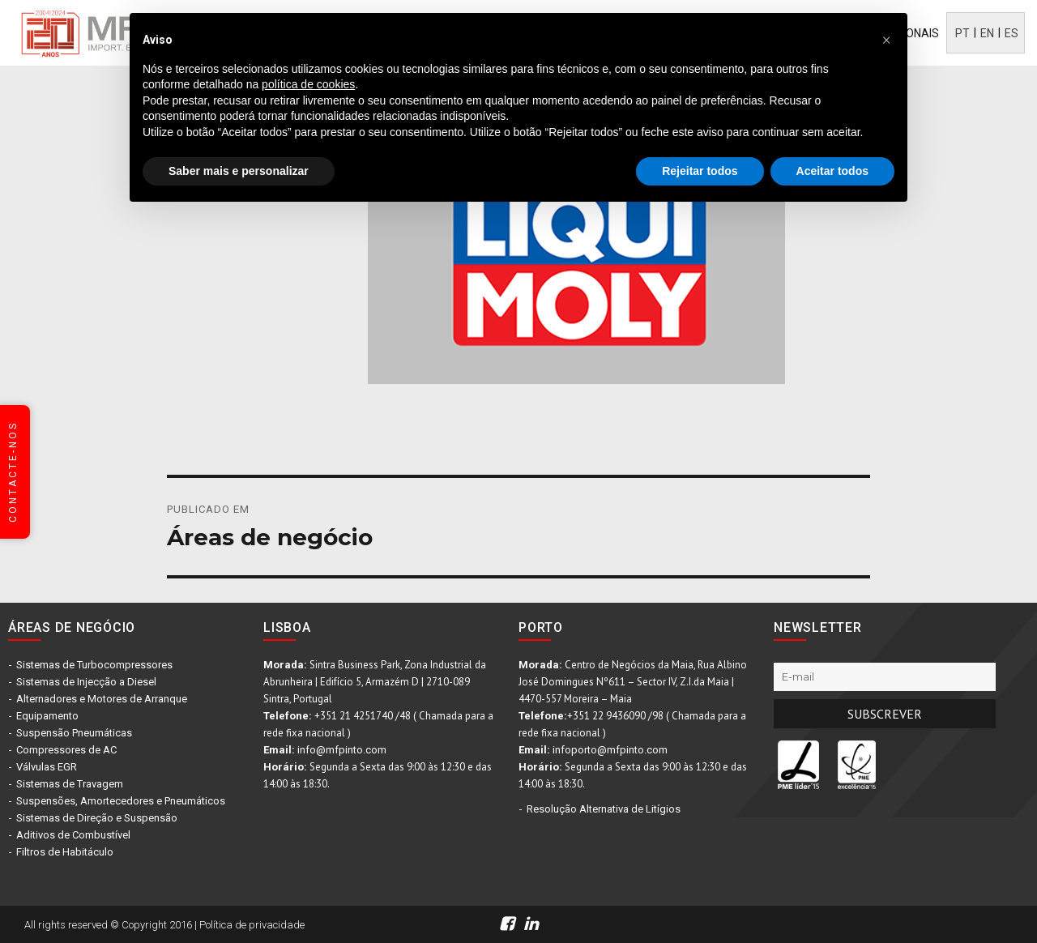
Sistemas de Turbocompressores (94, 665)
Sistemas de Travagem (69, 784)
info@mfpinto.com (341, 750)
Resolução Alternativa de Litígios (604, 809)
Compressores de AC (66, 750)
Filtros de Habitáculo (64, 852)
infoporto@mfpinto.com (610, 750)
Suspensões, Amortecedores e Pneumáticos (120, 801)
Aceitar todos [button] (832, 170)
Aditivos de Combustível (73, 835)
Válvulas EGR (46, 767)
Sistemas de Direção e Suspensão (96, 818)
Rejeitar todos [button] (699, 170)
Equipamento (47, 716)
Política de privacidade (252, 925)
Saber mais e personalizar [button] (239, 170)
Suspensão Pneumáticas (74, 733)
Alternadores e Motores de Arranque (101, 699)
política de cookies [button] (308, 84)
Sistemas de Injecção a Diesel (86, 682)
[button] (886, 39)
